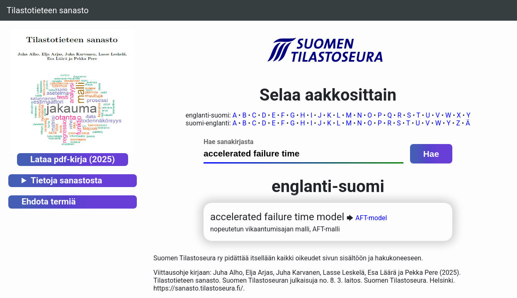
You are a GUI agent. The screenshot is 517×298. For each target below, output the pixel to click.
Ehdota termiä (49, 202)
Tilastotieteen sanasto (48, 10)
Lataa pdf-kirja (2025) (72, 159)
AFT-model (371, 218)
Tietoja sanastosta (66, 180)
